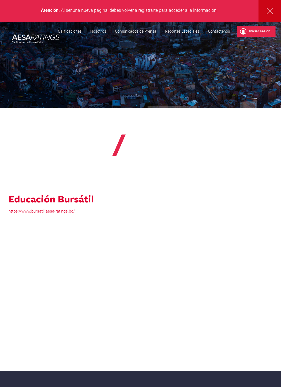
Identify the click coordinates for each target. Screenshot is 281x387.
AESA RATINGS (36, 39)
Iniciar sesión (255, 31)
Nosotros (98, 31)
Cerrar (269, 11)
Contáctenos (219, 31)
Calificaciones (70, 31)
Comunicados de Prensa (135, 31)
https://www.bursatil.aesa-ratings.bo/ (42, 211)
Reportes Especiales (182, 31)
